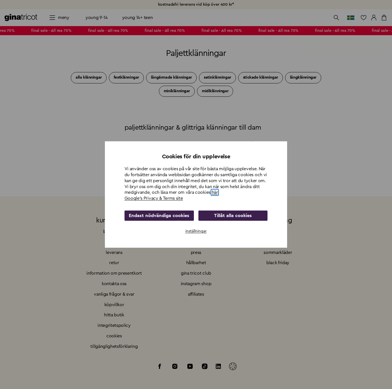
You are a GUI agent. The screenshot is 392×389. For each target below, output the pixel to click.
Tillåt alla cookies (233, 215)
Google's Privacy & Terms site (154, 198)
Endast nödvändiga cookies (159, 215)
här (215, 192)
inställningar (196, 231)
